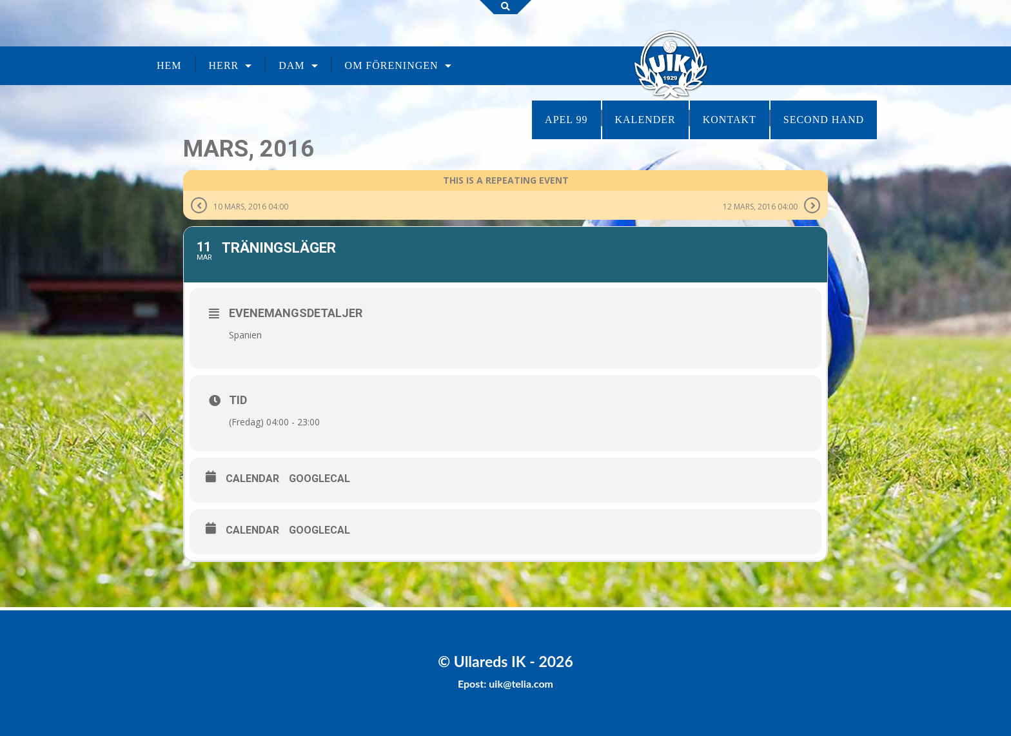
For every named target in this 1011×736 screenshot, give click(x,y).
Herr (224, 65)
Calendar (252, 478)
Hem (169, 65)
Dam (291, 65)
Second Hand (823, 119)
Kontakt (729, 119)
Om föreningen (391, 65)
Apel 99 (566, 119)
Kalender (645, 119)
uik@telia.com (521, 683)
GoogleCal (319, 478)
